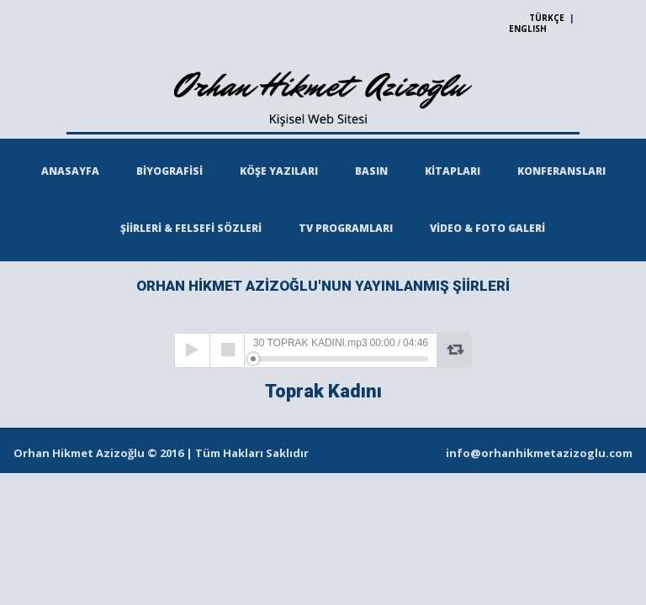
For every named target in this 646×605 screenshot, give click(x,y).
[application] (323, 350)
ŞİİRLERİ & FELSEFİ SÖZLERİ (191, 228)
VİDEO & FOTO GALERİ (487, 228)
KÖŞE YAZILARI (279, 171)
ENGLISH (528, 28)
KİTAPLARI (452, 171)
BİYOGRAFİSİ (169, 171)
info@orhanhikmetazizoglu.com (539, 452)
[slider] (340, 358)
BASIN (371, 171)
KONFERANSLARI (561, 171)
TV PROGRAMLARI (346, 228)
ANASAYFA (70, 171)
